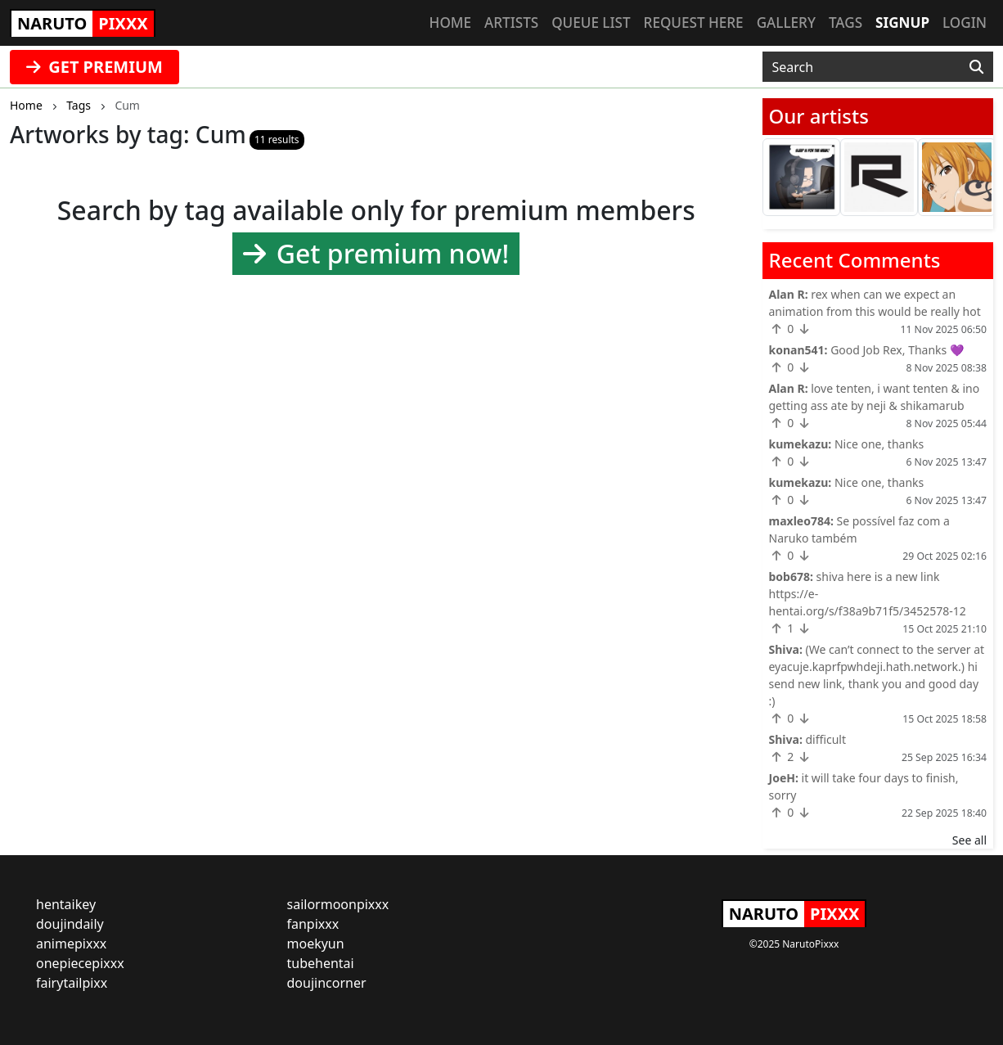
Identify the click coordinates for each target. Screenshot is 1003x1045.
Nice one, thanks (879, 444)
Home (450, 22)
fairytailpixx (71, 983)
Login (964, 22)
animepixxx (71, 944)
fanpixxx (313, 924)
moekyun (315, 944)
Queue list (590, 22)
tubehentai (320, 963)
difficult (825, 739)
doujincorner (327, 983)
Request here (694, 22)
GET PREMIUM (94, 67)
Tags (845, 22)
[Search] (976, 67)
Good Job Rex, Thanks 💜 (897, 350)
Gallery (786, 22)
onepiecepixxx (80, 963)
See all (969, 840)
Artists (511, 22)
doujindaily (70, 924)
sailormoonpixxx (338, 904)
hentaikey (66, 904)
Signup (902, 22)
